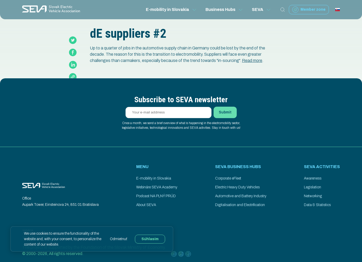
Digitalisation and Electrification (240, 205)
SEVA (261, 9)
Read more (252, 60)
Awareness (312, 178)
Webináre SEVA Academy (156, 187)
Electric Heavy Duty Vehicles (237, 187)
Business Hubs (224, 9)
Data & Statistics (317, 205)
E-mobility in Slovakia (171, 9)
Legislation (312, 187)
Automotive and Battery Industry (240, 196)
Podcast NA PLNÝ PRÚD (156, 196)
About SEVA (146, 205)
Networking (313, 196)
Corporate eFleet (228, 178)
